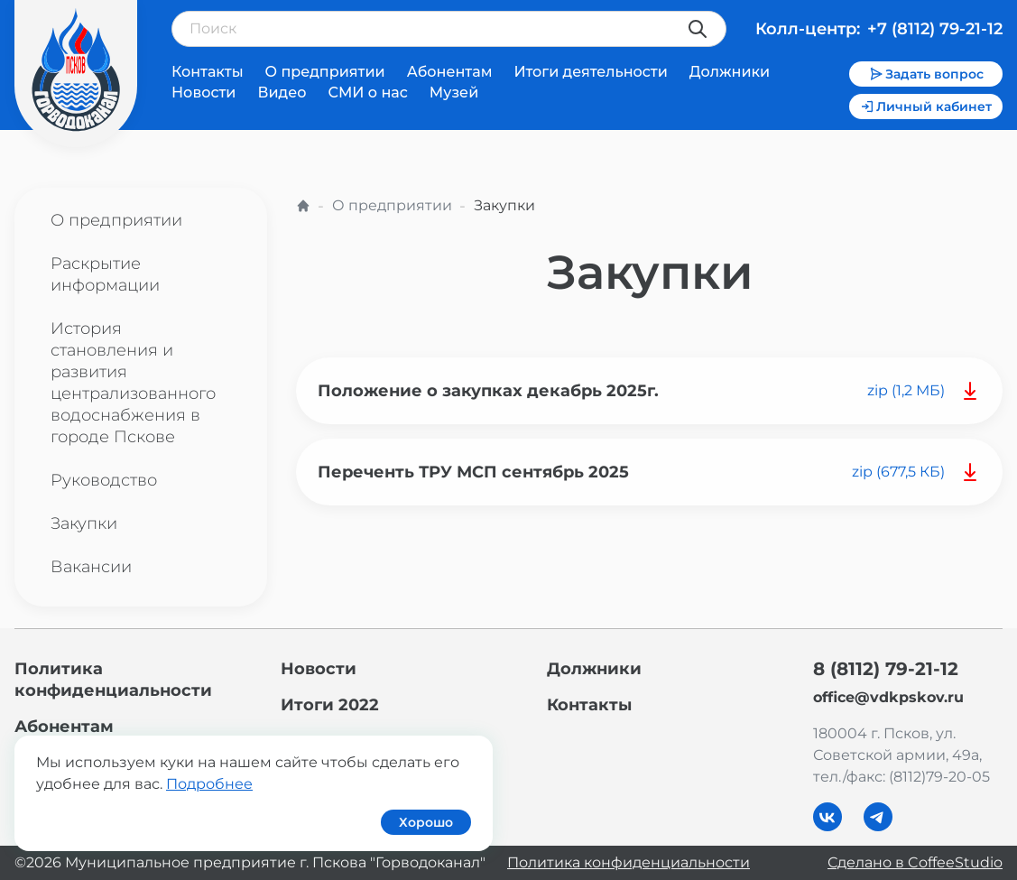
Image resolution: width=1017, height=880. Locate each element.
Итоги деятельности (590, 71)
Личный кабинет (926, 106)
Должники (729, 71)
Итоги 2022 (330, 705)
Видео (281, 92)
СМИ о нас (367, 92)
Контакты (207, 71)
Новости (203, 92)
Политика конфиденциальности (628, 862)
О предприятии (325, 71)
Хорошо (426, 822)
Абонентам (450, 71)
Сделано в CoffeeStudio (915, 862)
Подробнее (209, 783)
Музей (454, 92)
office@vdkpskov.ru (888, 697)
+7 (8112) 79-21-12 (935, 29)
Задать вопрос (926, 74)
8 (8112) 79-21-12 (885, 669)
